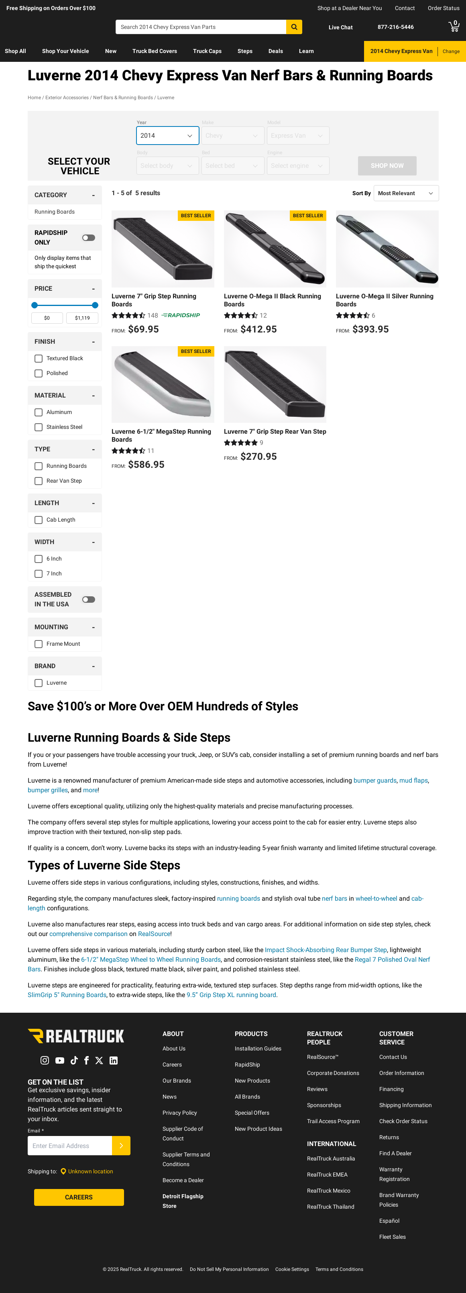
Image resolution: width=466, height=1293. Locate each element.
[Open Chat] (334, 27)
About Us (174, 1048)
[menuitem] (15, 51)
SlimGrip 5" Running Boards (67, 995)
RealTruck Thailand (330, 1206)
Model (274, 122)
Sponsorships (324, 1105)
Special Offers (252, 1112)
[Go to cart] (454, 27)
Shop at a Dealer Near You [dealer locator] (349, 8)
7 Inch (54, 573)
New (110, 51)
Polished (57, 373)
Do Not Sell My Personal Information (229, 1269)
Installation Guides (258, 1048)
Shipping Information (405, 1105)
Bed (206, 152)
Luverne (57, 682)
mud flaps (413, 780)
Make (208, 122)
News (170, 1096)
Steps (245, 51)
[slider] (34, 305)
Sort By (361, 193)
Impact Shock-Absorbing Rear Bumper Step (326, 950)
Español (389, 1221)
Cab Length (61, 519)
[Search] (209, 27)
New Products (252, 1080)
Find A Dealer (395, 1153)
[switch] (65, 237)
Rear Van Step (64, 480)
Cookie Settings (292, 1269)
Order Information (401, 1073)
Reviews (317, 1089)
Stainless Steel (64, 427)
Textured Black (65, 358)
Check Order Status (403, 1121)
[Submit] (121, 1146)
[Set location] (86, 1171)
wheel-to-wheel (376, 898)
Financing (391, 1089)
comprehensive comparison (88, 934)
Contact (405, 8)
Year (142, 122)
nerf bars (334, 898)
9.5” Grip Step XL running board (231, 995)
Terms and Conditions (339, 1269)
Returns (389, 1137)
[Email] (70, 1146)
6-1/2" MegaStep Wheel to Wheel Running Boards (151, 959)
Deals (276, 51)
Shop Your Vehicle (65, 51)
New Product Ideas (258, 1129)
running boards (238, 898)
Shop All (15, 51)
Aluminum (59, 412)
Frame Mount (63, 643)
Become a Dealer (183, 1180)
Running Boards (55, 211)
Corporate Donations (333, 1073)
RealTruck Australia (331, 1158)
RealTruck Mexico (328, 1190)
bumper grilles (48, 790)
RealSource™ (323, 1057)
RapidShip (247, 1064)
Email (36, 1131)
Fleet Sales (392, 1237)
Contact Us (393, 1057)
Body (142, 152)
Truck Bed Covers (154, 51)
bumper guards (375, 780)
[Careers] (79, 1197)
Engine (274, 152)
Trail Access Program (333, 1121)
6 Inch (54, 558)
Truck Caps (207, 51)
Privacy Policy (180, 1112)
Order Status (444, 8)
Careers (172, 1064)
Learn (306, 51)
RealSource (154, 934)
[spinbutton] (47, 318)
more (90, 790)
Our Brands (177, 1080)
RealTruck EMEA (327, 1174)
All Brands (247, 1096)
